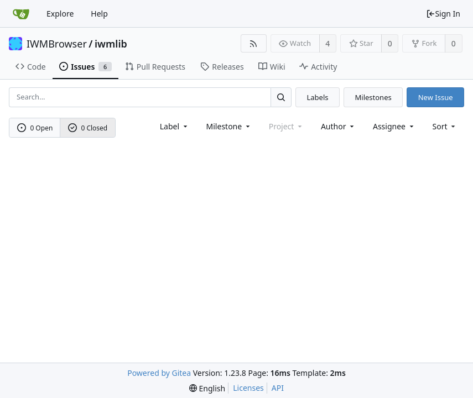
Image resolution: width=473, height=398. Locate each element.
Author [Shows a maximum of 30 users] (338, 126)
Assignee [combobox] (394, 126)
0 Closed (88, 128)
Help (99, 13)
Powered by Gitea (159, 373)
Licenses (248, 388)
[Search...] (281, 97)
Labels (317, 97)
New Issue (435, 97)
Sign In (443, 13)
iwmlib (111, 43)
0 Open (35, 128)
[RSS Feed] (254, 43)
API (278, 388)
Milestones (373, 97)
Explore (60, 13)
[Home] (21, 14)
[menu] (445, 126)
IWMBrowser (57, 43)
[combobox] (174, 126)
